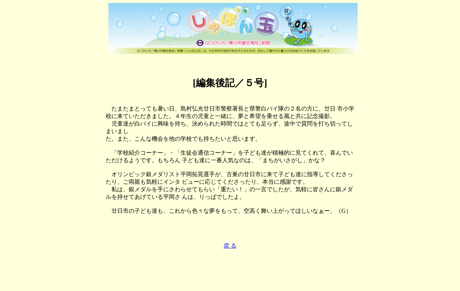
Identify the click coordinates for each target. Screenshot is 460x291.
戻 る (230, 246)
